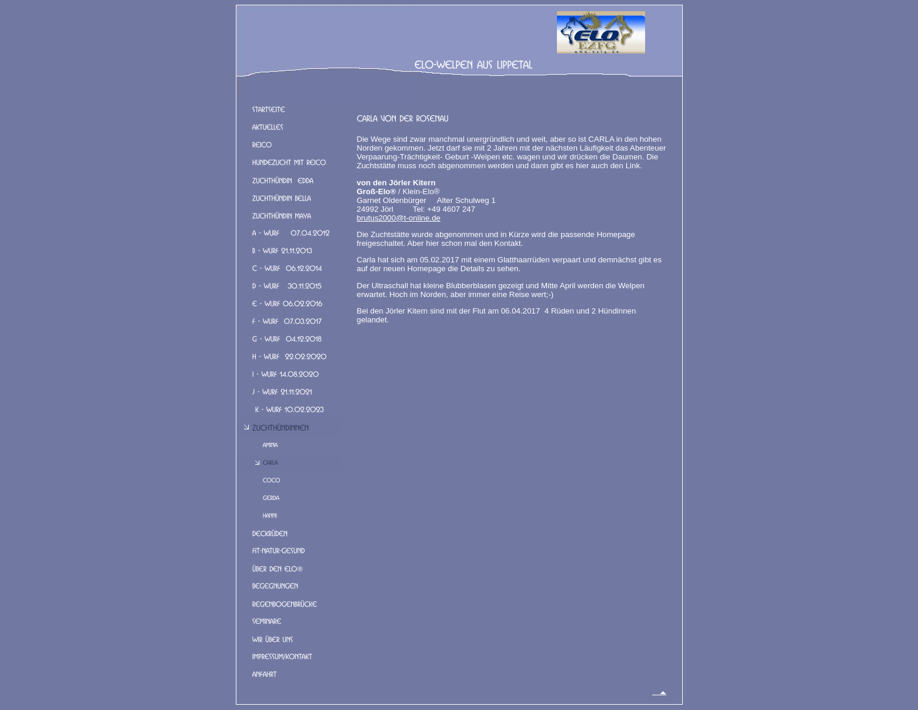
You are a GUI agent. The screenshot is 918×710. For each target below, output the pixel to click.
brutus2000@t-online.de (398, 218)
